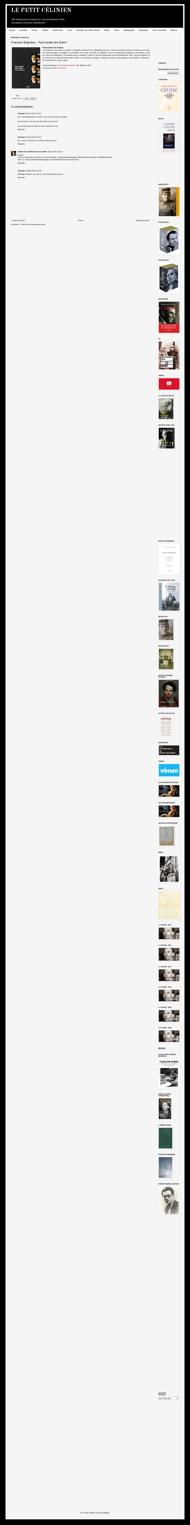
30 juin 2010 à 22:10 (33, 113)
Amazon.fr (62, 68)
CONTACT (162, 63)
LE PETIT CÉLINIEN (41, 10)
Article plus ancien (142, 220)
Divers (117, 30)
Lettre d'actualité (159, 30)
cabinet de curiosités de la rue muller (32, 152)
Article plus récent (18, 220)
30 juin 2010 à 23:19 (55, 152)
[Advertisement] (170, 47)
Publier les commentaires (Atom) (33, 224)
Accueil (12, 30)
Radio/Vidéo (58, 30)
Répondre (21, 130)
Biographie (143, 30)
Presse (35, 30)
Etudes (107, 30)
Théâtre (45, 30)
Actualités (23, 30)
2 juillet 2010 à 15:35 (33, 171)
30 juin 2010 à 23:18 (33, 137)
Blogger (106, 1513)
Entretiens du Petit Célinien (88, 30)
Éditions (173, 30)
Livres (69, 30)
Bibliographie (129, 30)
